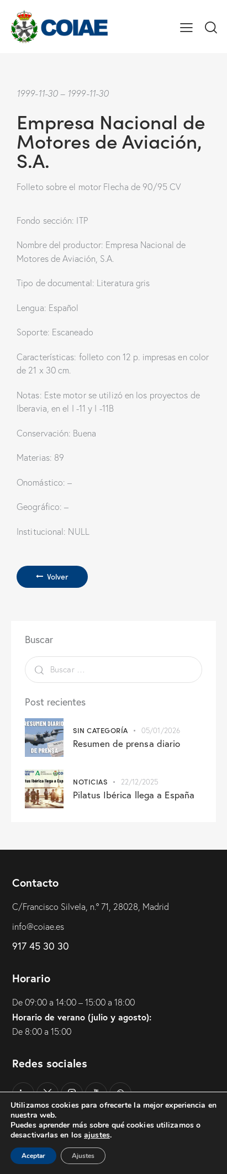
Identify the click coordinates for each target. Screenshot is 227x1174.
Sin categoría (100, 730)
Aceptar (33, 1155)
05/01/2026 (160, 730)
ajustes (97, 1135)
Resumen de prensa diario (126, 743)
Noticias (90, 781)
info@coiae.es (38, 926)
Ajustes (83, 1155)
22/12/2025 (140, 781)
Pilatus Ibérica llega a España (133, 794)
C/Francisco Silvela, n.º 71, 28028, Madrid (90, 906)
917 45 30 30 (40, 945)
